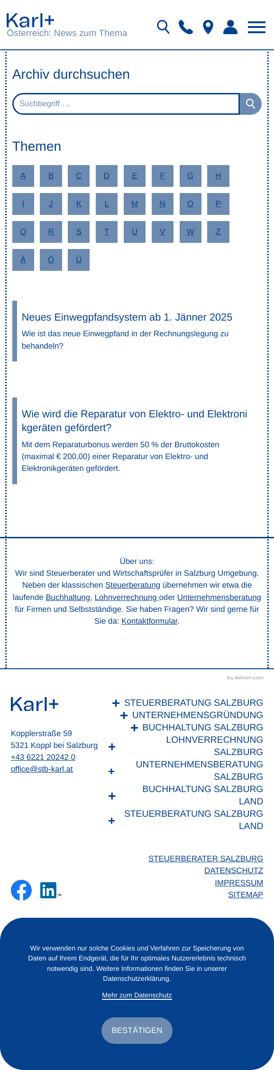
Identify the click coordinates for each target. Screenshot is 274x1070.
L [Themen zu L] (106, 203)
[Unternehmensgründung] (183, 716)
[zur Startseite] (30, 20)
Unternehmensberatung (219, 597)
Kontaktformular (149, 621)
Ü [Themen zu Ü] (79, 259)
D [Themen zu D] (107, 175)
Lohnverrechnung (127, 597)
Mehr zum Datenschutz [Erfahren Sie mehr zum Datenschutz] (137, 995)
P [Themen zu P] (218, 203)
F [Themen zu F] (162, 175)
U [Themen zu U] (134, 231)
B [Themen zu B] (51, 175)
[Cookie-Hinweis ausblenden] (137, 1030)
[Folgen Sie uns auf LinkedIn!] (50, 890)
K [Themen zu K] (79, 203)
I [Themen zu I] (23, 203)
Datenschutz (233, 870)
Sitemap (245, 894)
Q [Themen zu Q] (23, 231)
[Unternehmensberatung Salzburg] (183, 771)
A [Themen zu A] (23, 175)
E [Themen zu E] (134, 175)
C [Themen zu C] (79, 175)
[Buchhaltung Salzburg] (183, 728)
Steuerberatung (132, 585)
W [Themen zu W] (190, 231)
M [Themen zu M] (134, 203)
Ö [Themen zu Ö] (51, 259)
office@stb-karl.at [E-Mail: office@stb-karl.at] (42, 769)
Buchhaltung (68, 597)
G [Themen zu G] (190, 175)
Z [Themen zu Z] (218, 231)
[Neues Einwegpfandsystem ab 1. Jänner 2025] (137, 331)
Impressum (239, 882)
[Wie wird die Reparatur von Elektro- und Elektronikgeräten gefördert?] (137, 440)
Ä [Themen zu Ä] (23, 259)
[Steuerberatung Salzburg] (183, 703)
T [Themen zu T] (106, 231)
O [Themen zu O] (190, 203)
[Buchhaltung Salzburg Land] (183, 796)
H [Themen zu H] (218, 175)
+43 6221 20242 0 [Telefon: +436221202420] (43, 757)
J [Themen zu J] (51, 203)
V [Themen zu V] (162, 231)
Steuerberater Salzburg (205, 858)
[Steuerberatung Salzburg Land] (183, 820)
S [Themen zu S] (79, 231)
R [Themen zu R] (51, 231)
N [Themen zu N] (162, 203)
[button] (186, 27)
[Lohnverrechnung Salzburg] (183, 746)
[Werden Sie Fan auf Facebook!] (21, 890)
